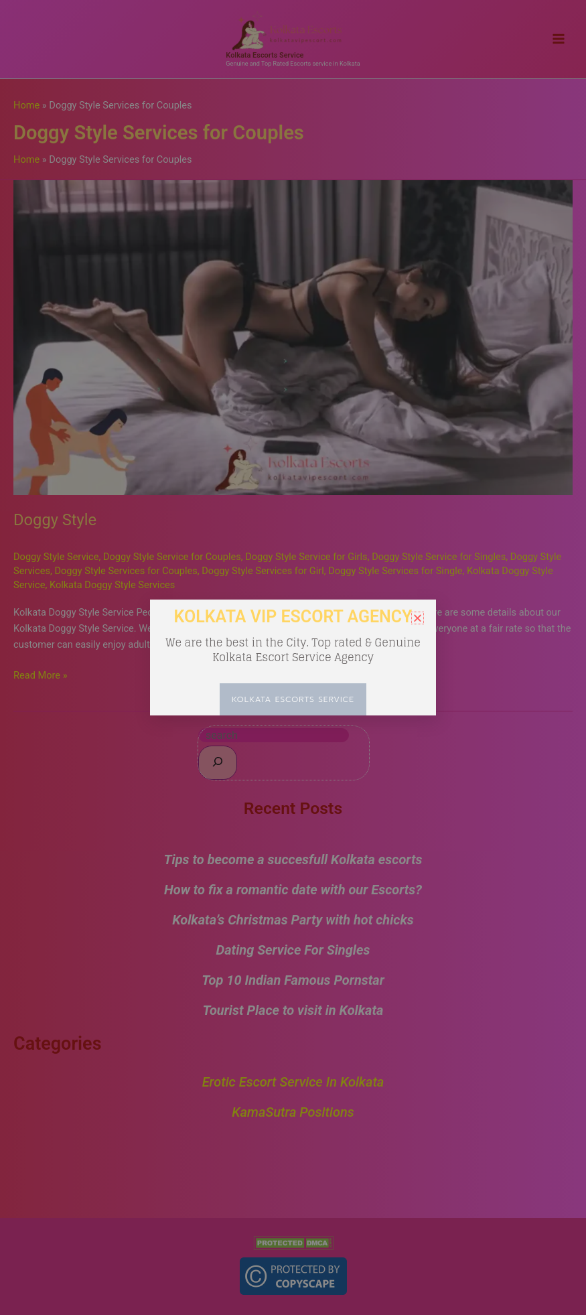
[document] (293, 657)
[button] (418, 618)
